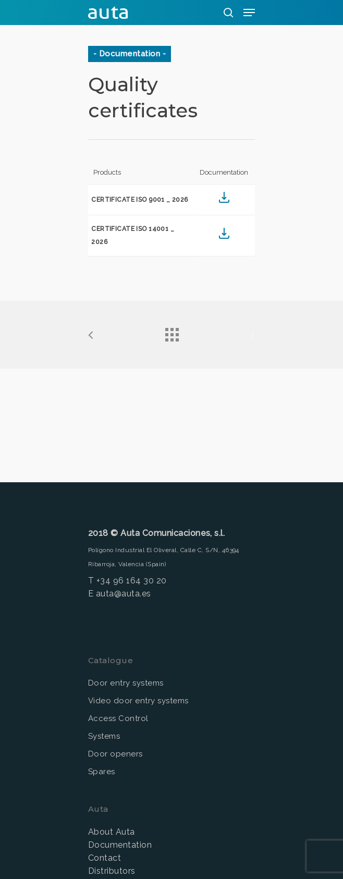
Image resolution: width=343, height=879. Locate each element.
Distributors (112, 871)
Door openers (115, 754)
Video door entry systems (138, 700)
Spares (101, 771)
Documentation (120, 845)
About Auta (111, 832)
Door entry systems (126, 683)
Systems (104, 736)
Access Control (118, 718)
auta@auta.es (123, 594)
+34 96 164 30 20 (131, 580)
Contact (104, 858)
